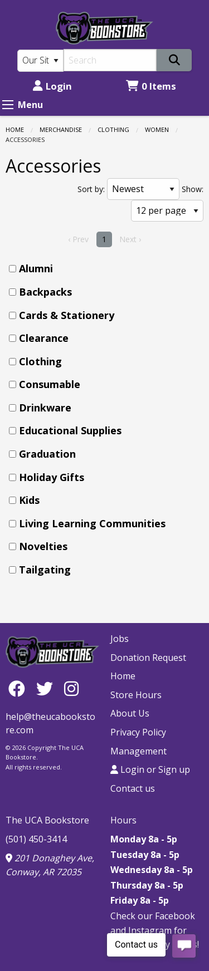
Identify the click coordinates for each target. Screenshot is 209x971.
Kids (29, 500)
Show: (192, 189)
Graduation (47, 453)
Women (157, 129)
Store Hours (136, 695)
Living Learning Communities (92, 523)
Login (52, 86)
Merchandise (61, 129)
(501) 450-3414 (36, 839)
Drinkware (45, 407)
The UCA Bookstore (47, 820)
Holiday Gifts (51, 477)
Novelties (43, 546)
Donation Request (148, 657)
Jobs (119, 638)
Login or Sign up (150, 769)
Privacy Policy (138, 732)
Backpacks (45, 291)
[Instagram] (71, 688)
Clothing (113, 129)
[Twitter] (47, 688)
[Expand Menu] (7, 104)
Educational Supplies (70, 430)
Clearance (44, 338)
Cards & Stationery (66, 315)
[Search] (110, 60)
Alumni (36, 268)
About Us (129, 713)
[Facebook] (19, 688)
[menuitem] (108, 269)
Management (138, 751)
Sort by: (91, 189)
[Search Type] (40, 61)
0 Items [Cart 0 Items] (151, 86)
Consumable (49, 384)
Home (15, 129)
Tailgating (45, 569)
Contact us (132, 788)
